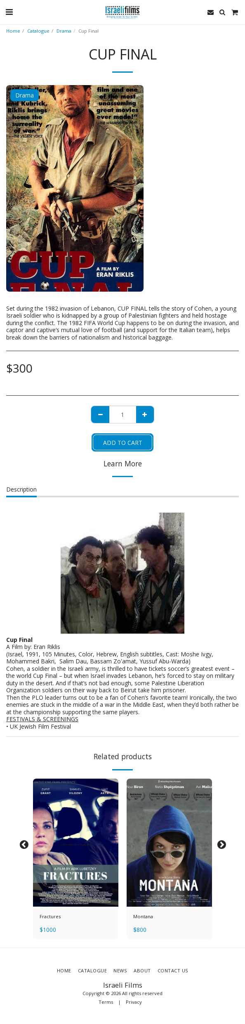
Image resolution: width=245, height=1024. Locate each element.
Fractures (50, 916)
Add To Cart (122, 443)
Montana (143, 916)
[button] (9, 11)
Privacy (134, 1002)
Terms (106, 1002)
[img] (75, 843)
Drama (64, 31)
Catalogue (38, 31)
